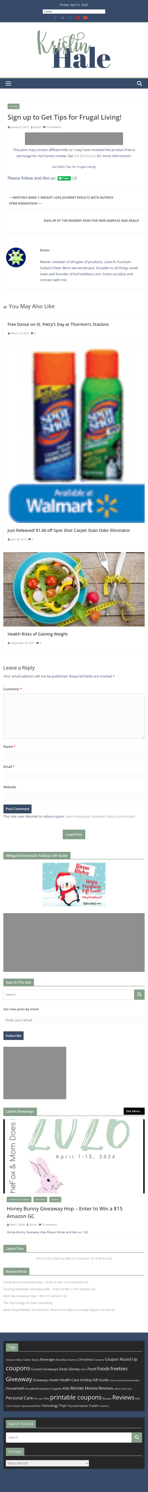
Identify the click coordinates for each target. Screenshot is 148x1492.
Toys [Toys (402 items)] (62, 1405)
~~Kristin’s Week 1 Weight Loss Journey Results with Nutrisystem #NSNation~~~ (61, 200)
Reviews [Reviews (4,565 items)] (123, 1397)
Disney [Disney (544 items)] (74, 1369)
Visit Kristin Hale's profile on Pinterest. (63, 1258)
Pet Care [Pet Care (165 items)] (38, 1398)
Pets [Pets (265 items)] (46, 1398)
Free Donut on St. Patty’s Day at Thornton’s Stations (58, 324)
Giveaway (40, 1199)
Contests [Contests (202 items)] (99, 1359)
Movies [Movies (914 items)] (77, 1388)
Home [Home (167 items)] (112, 1380)
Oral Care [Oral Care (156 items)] (126, 1388)
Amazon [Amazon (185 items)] (11, 1359)
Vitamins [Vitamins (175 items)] (104, 1405)
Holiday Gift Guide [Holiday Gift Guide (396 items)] (94, 1380)
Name (9, 746)
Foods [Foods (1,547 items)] (103, 1368)
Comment (12, 689)
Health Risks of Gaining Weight (38, 634)
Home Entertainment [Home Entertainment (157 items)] (128, 1380)
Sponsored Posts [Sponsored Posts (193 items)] (31, 1406)
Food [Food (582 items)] (91, 1368)
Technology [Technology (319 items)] (50, 1405)
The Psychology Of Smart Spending (27, 1303)
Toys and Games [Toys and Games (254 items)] (77, 1406)
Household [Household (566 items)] (15, 1388)
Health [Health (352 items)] (54, 1380)
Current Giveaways (19, 1199)
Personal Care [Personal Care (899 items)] (19, 1398)
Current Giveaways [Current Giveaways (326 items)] (44, 1369)
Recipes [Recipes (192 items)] (107, 1398)
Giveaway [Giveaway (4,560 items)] (19, 1379)
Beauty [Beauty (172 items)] (35, 1359)
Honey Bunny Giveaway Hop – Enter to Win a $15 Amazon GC (65, 1212)
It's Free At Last (101, 1258)
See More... (134, 1111)
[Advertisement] (74, 138)
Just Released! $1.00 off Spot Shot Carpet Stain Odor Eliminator (69, 530)
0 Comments (52, 127)
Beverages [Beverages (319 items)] (47, 1359)
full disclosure (85, 156)
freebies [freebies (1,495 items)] (118, 1368)
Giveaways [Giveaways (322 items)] (40, 1380)
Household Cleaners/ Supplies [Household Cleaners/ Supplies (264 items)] (43, 1388)
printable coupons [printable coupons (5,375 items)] (76, 1397)
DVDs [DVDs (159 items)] (84, 1369)
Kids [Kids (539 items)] (66, 1388)
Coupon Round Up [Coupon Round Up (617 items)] (121, 1359)
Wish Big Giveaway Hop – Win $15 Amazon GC (35, 1296)
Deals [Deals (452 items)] (63, 1369)
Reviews (13, 106)
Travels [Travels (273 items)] (94, 1406)
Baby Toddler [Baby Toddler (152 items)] (23, 1359)
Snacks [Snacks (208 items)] (16, 1406)
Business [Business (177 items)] (73, 1359)
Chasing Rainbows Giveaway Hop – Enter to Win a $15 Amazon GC (49, 1289)
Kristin (37, 127)
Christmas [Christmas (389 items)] (85, 1359)
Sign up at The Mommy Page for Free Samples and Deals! (91, 220)
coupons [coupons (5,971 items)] (18, 1368)
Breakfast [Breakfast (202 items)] (61, 1359)
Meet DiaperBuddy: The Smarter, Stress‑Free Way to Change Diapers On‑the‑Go (59, 1310)
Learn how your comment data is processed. (100, 816)
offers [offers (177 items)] (117, 1388)
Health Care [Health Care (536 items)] (69, 1379)
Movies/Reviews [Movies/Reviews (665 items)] (99, 1388)
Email (9, 766)
